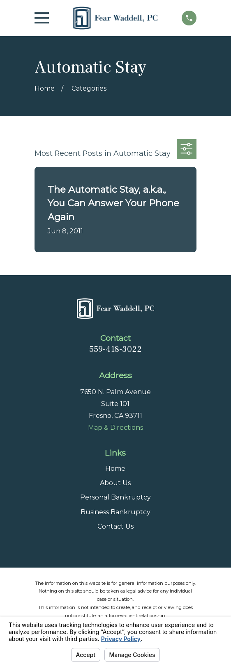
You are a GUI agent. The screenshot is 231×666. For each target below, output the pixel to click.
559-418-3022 (115, 349)
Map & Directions (115, 427)
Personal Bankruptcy (115, 497)
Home (115, 468)
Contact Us (115, 526)
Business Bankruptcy (115, 512)
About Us (115, 483)
